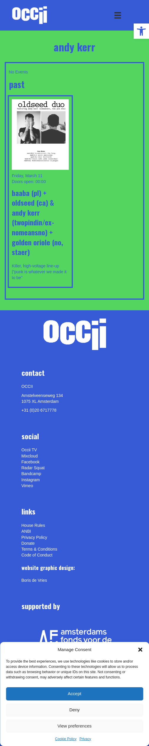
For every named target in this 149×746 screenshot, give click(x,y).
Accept (74, 693)
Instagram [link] (31, 479)
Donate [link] (28, 543)
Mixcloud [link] (30, 456)
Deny (74, 709)
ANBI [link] (26, 531)
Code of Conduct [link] (37, 555)
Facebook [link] (31, 462)
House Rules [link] (33, 525)
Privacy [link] (85, 739)
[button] (140, 650)
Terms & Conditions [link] (39, 549)
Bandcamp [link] (31, 473)
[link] (141, 31)
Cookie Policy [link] (65, 739)
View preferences (75, 725)
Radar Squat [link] (33, 467)
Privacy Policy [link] (34, 537)
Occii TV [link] (29, 449)
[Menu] (117, 15)
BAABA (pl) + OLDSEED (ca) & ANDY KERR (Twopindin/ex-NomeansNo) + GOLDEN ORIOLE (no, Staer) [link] (37, 222)
